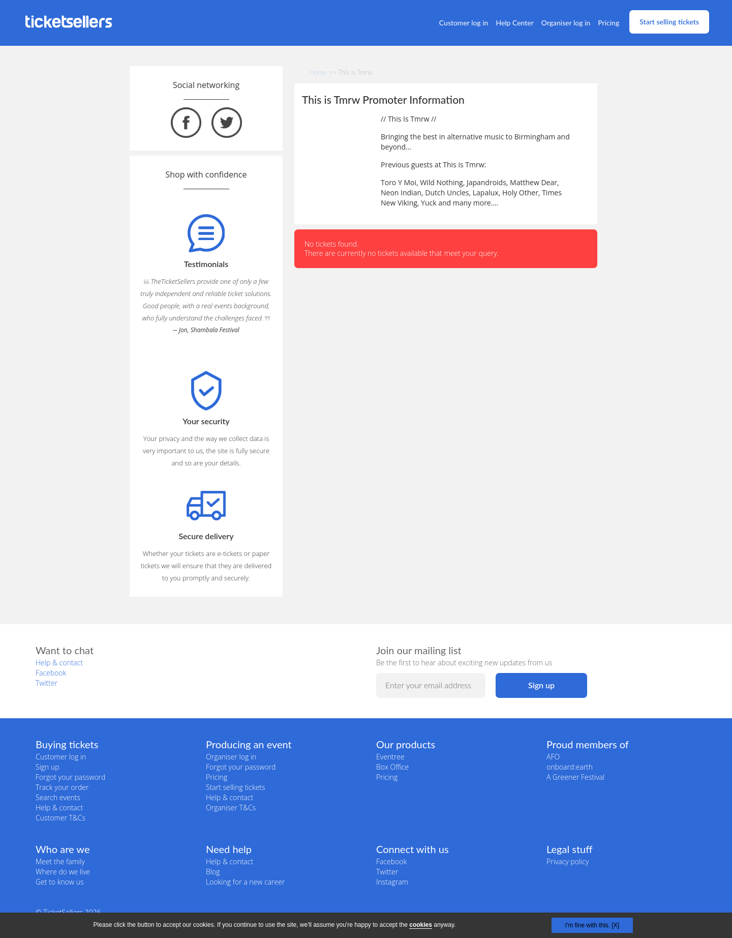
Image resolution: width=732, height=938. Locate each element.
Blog (213, 871)
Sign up (47, 767)
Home (318, 72)
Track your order (62, 787)
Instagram (392, 882)
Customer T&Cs (60, 818)
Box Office (392, 767)
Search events (58, 797)
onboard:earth (569, 767)
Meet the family (60, 861)
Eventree (390, 756)
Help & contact (59, 662)
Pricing (608, 22)
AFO (553, 756)
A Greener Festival (575, 777)
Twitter (46, 683)
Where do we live (63, 871)
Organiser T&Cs (231, 807)
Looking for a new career (245, 882)
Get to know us (59, 882)
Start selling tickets (669, 21)
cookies (420, 924)
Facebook (51, 673)
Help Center (514, 22)
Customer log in (464, 22)
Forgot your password (70, 777)
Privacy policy (567, 861)
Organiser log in (566, 22)
